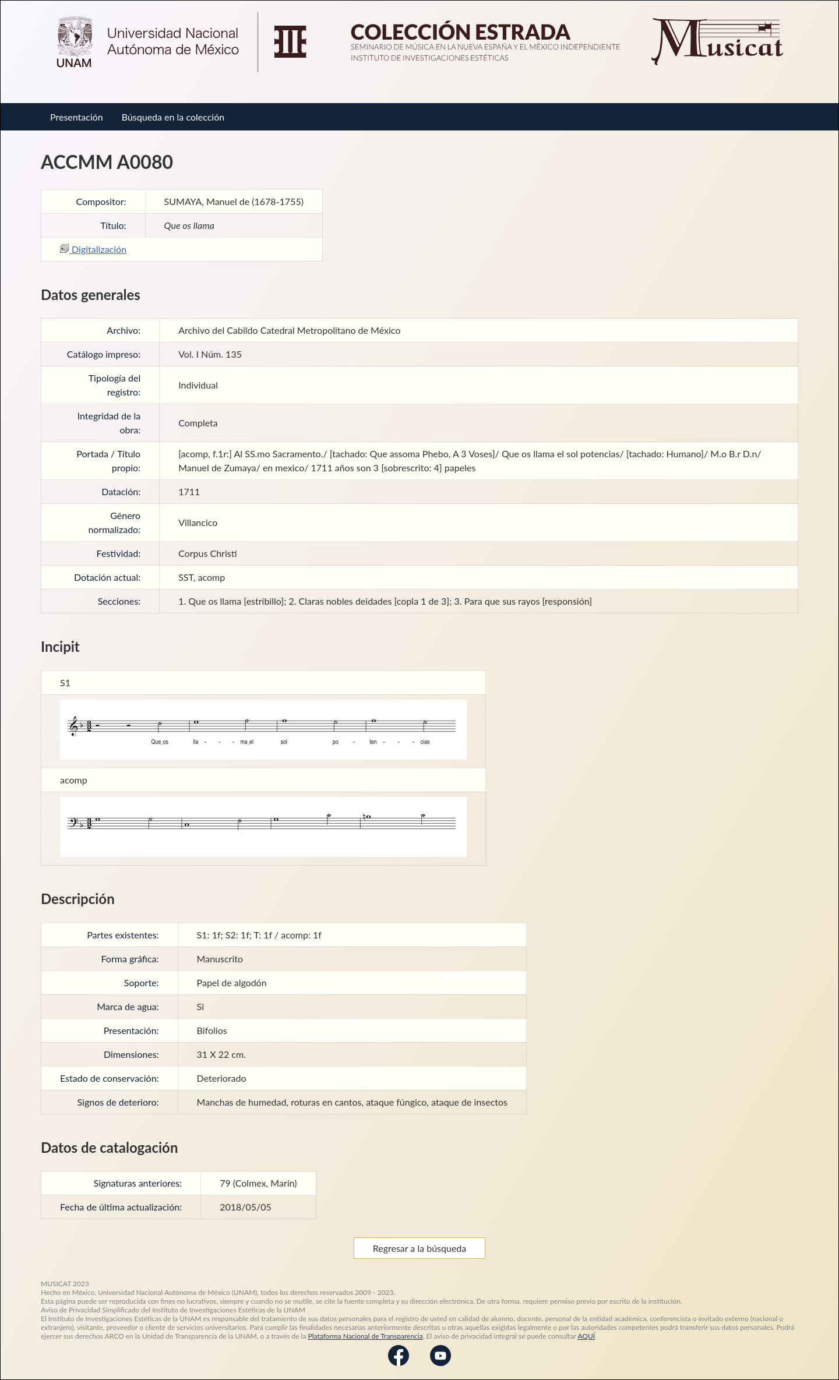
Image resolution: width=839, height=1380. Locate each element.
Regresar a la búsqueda (420, 1248)
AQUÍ (586, 1336)
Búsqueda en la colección (173, 116)
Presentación (76, 116)
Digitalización (93, 249)
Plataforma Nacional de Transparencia (365, 1336)
